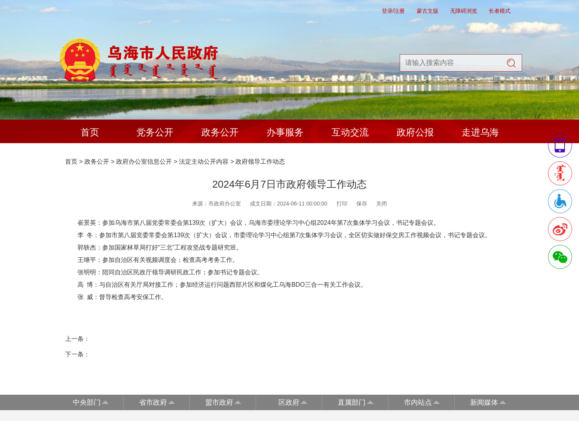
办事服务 (285, 132)
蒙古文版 (427, 11)
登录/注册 (393, 11)
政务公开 (220, 132)
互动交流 (350, 132)
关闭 (381, 203)
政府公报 (415, 132)
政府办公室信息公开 (144, 161)
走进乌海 (480, 132)
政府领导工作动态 (260, 161)
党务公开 (155, 132)
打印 (342, 203)
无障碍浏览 (463, 11)
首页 (90, 132)
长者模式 (499, 11)
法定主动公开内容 (204, 161)
